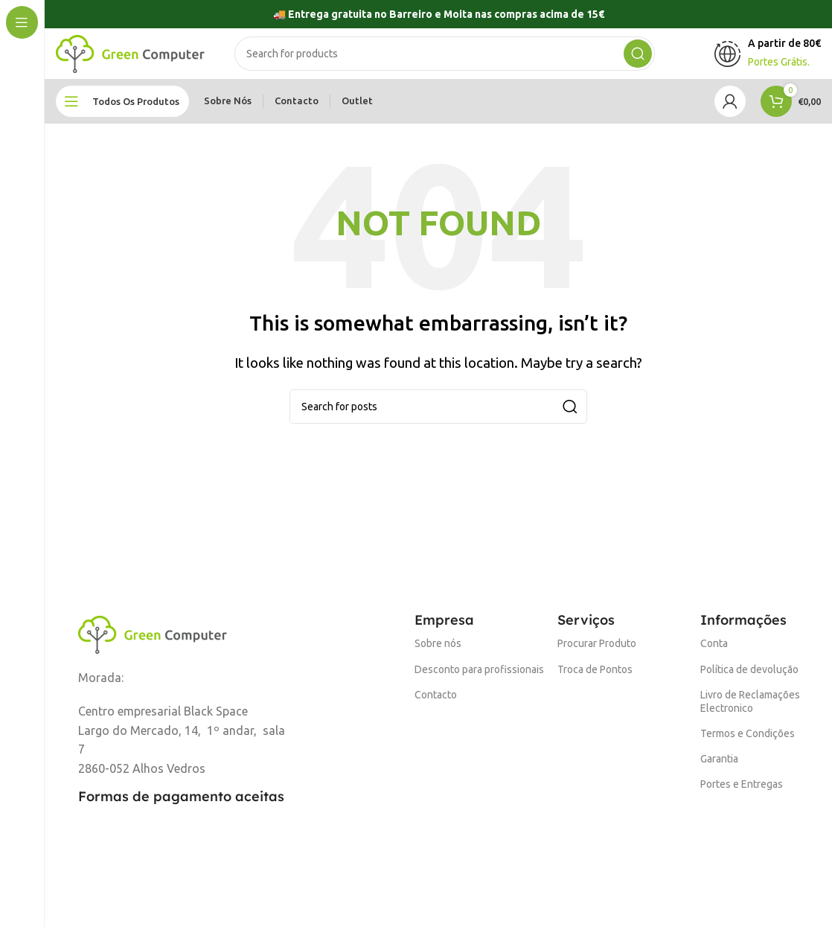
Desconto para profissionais (479, 678)
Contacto (436, 704)
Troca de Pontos (595, 678)
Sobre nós (438, 653)
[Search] (444, 58)
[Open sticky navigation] (122, 110)
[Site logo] (130, 57)
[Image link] (152, 642)
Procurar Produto (596, 653)
